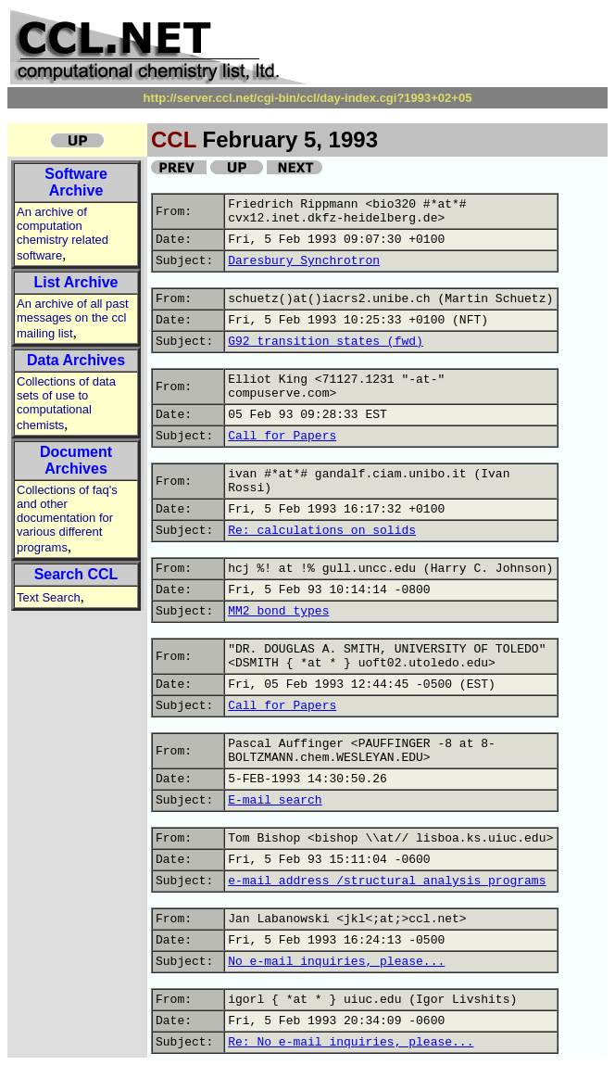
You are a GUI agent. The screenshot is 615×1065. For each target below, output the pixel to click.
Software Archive (75, 182)
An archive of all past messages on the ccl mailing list (73, 318)
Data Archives (76, 360)
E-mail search (274, 800)
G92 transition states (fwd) (325, 342)
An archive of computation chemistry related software (62, 233)
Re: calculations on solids (322, 531)
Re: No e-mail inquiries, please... (350, 1042)
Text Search (49, 597)
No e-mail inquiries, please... (336, 962)
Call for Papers (282, 436)
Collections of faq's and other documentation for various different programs (67, 518)
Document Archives (76, 460)
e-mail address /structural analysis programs (387, 881)
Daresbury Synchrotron (304, 261)
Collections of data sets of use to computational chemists (66, 403)
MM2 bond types (278, 611)
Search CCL (76, 574)
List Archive (76, 282)
